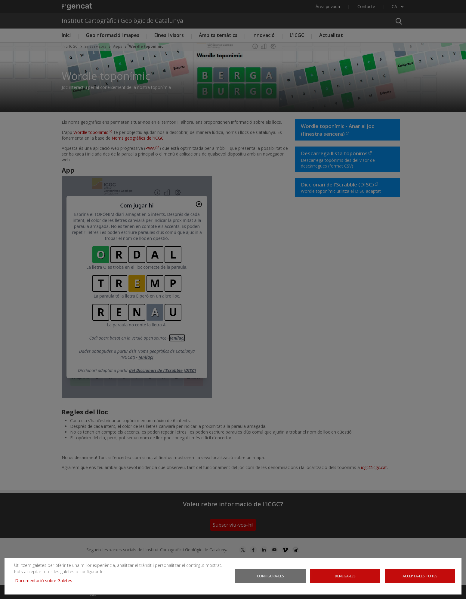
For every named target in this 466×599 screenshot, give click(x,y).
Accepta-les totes (420, 575)
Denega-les (345, 575)
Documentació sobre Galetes (46, 580)
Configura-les (270, 575)
